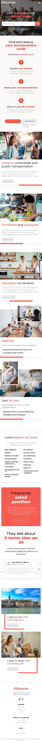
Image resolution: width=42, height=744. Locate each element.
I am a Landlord (22, 29)
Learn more (7, 181)
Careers (21, 712)
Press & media (21, 733)
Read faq (21, 520)
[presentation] (39, 569)
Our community (9, 297)
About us (21, 707)
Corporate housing (21, 722)
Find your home (13, 121)
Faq (21, 730)
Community (21, 709)
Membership (21, 720)
